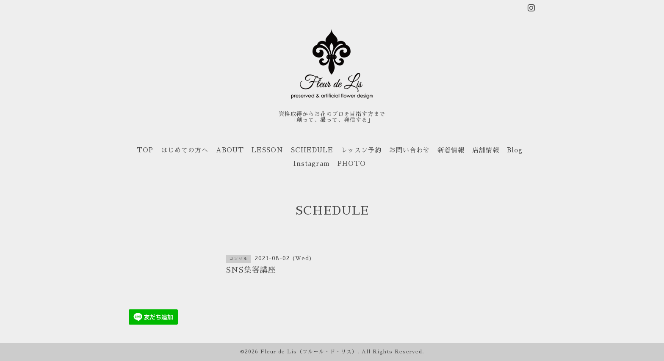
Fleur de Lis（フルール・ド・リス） (308, 351)
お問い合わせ (409, 150)
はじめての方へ (184, 150)
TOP (145, 150)
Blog (515, 150)
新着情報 (451, 150)
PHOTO (352, 163)
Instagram (311, 163)
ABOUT (230, 150)
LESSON (267, 150)
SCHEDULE (312, 150)
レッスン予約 (361, 150)
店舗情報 (485, 150)
